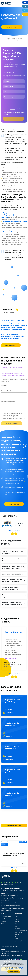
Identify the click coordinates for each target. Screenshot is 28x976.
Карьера (17, 919)
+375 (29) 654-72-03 (7, 959)
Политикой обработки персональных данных (13, 418)
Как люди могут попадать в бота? (12, 574)
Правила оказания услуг (20, 937)
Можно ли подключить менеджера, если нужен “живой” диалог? (13, 567)
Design (2, 923)
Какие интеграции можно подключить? (10, 596)
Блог (16, 926)
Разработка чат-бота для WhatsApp (13, 701)
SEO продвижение (6, 916)
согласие (12, 109)
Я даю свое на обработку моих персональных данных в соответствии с (14, 111)
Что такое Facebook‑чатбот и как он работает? (12, 552)
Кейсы (16, 916)
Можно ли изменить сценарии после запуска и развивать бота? (12, 603)
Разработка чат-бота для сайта (13, 794)
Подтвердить (13, 972)
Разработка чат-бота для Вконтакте (13, 747)
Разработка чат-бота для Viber (13, 771)
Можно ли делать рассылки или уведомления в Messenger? (12, 580)
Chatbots (3, 921)
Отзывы (17, 923)
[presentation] (14, 103)
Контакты (17, 921)
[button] (9, 531)
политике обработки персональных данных (14, 967)
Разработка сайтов (6, 919)
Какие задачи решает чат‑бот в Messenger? (12, 560)
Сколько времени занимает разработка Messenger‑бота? (11, 588)
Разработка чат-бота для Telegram (13, 724)
